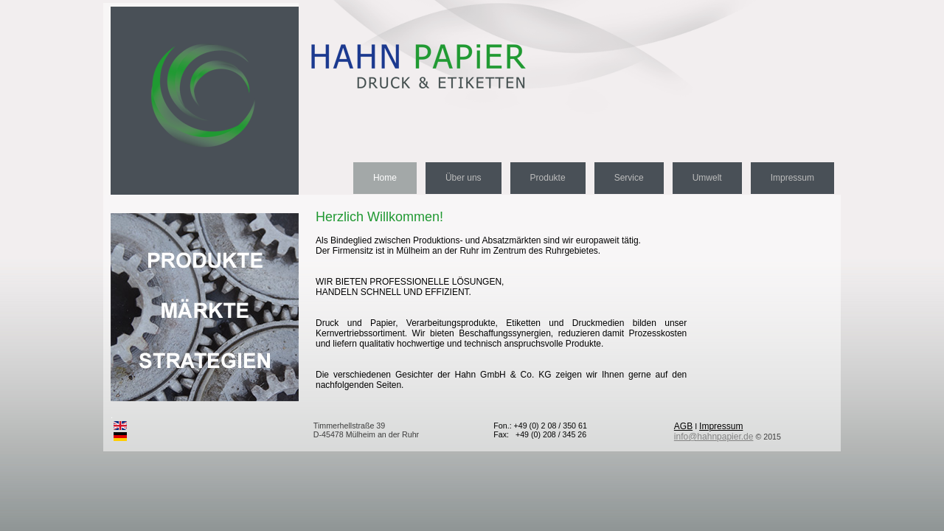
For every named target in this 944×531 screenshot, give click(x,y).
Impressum (792, 178)
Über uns (463, 178)
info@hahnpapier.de (714, 436)
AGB (683, 426)
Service (629, 178)
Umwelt (707, 178)
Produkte (548, 178)
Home (385, 178)
